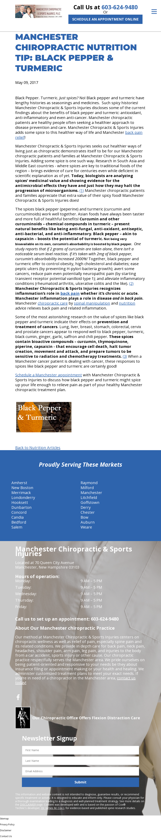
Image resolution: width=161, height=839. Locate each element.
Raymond (89, 482)
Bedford (18, 522)
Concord (18, 512)
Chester (88, 512)
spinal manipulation (92, 303)
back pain (70, 293)
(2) (131, 283)
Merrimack (21, 492)
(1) (81, 190)
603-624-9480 (120, 7)
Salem (16, 527)
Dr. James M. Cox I (52, 808)
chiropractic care (53, 303)
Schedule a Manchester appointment (48, 374)
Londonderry (23, 497)
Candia (17, 517)
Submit (80, 782)
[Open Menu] (154, 12)
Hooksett (19, 502)
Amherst (19, 482)
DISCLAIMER (28, 804)
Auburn (88, 522)
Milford (87, 487)
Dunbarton (21, 507)
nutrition (127, 303)
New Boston (22, 487)
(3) (125, 356)
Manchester (91, 492)
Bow (84, 517)
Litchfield (89, 497)
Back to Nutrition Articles (37, 447)
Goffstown (90, 502)
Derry (86, 507)
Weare (86, 527)
